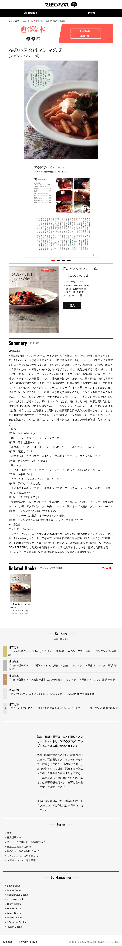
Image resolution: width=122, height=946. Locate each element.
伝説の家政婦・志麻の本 (20, 846)
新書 (9, 833)
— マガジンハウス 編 (76, 275)
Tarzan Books (14, 927)
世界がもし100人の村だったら (23, 851)
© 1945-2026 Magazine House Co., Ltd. (93, 942)
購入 (72, 305)
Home (23, 21)
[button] (53, 260)
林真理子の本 (14, 837)
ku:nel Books (14, 913)
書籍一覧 (39, 21)
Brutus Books (14, 890)
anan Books (13, 885)
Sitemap (8, 942)
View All (107, 568)
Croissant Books (16, 899)
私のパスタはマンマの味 (55, 21)
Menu (103, 13)
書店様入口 (89, 31)
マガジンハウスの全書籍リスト (23, 856)
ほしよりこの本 (26, 842)
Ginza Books (14, 904)
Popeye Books (15, 918)
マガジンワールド (61, 4)
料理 (79, 295)
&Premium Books (16, 922)
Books (30, 21)
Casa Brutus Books (17, 895)
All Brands (20, 13)
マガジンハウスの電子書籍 (21, 860)
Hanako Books (15, 908)
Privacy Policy (27, 942)
